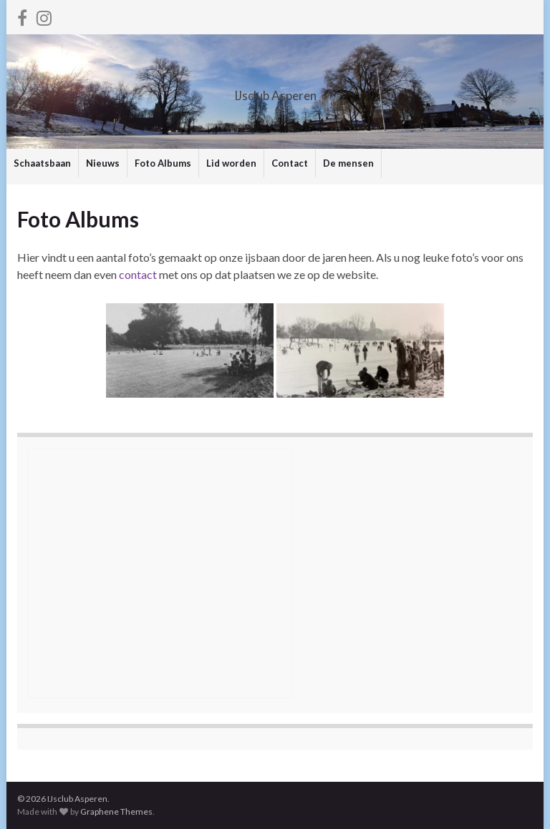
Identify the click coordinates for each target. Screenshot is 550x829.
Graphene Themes (116, 811)
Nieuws (103, 163)
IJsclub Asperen (275, 91)
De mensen (348, 163)
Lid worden (231, 163)
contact (138, 274)
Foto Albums (163, 163)
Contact (289, 163)
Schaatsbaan (42, 163)
